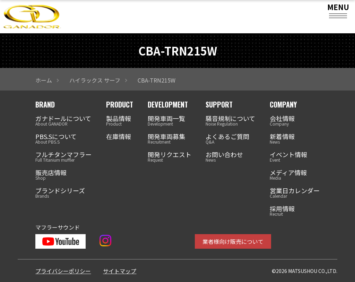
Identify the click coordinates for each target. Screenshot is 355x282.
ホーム (43, 80)
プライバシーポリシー (63, 271)
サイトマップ (119, 271)
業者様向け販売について (232, 241)
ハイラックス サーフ (94, 80)
